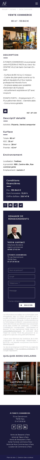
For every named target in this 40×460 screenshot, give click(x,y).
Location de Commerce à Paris (20, 447)
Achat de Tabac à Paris (20, 437)
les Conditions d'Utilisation (25, 349)
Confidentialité (8, 349)
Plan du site (11, 457)
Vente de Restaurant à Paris (20, 440)
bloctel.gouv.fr (9, 344)
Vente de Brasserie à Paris (20, 435)
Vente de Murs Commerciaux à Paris (20, 444)
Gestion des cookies (25, 457)
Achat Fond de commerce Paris (20, 442)
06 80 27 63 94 (13, 249)
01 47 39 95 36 (13, 262)
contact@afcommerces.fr (12, 331)
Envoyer (28, 305)
